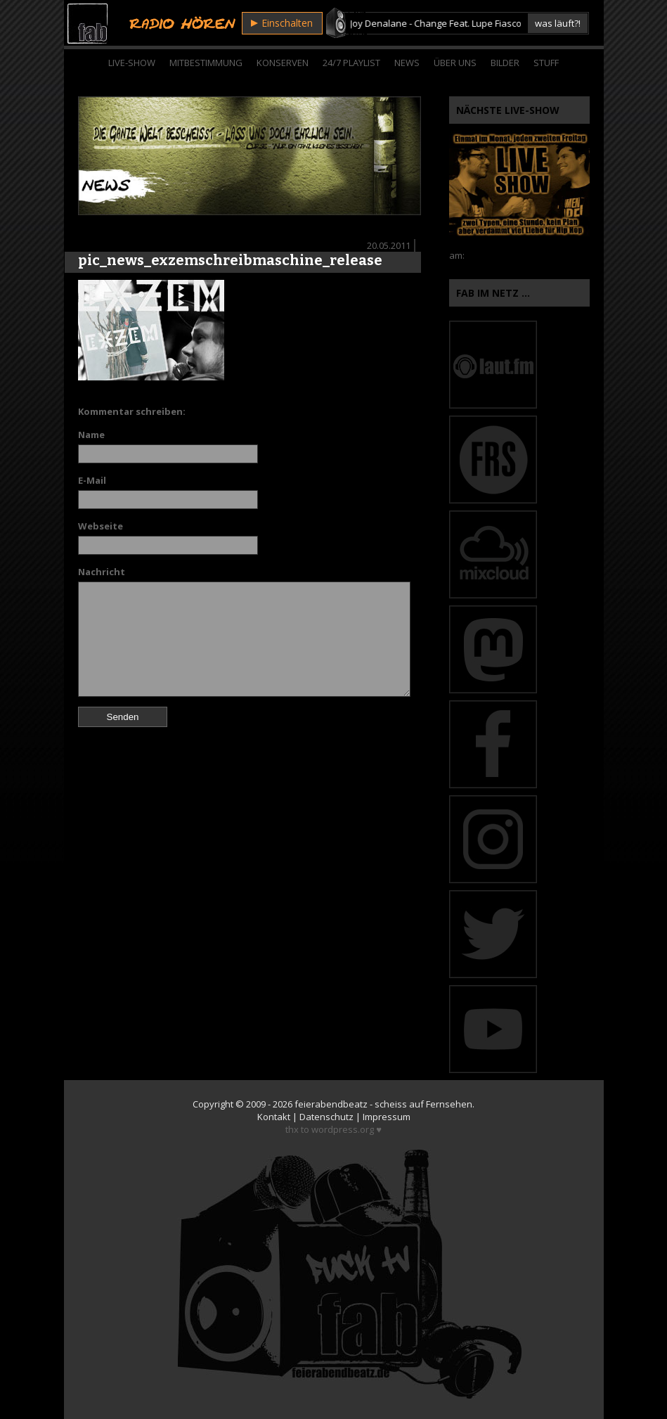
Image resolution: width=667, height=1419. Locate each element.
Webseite (100, 526)
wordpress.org (342, 1129)
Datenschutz (326, 1116)
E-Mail (92, 480)
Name (91, 434)
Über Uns (455, 62)
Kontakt (273, 1116)
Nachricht (101, 571)
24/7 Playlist (351, 62)
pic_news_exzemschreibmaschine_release (230, 260)
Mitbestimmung (205, 62)
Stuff (546, 62)
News (407, 62)
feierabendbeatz (331, 1104)
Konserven (283, 62)
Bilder (505, 62)
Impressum (386, 1116)
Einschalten (282, 23)
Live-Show (131, 62)
